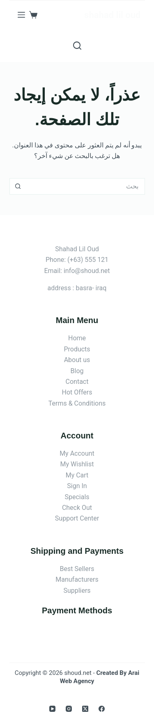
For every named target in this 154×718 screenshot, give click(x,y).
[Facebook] (102, 709)
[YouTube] (52, 709)
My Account (77, 453)
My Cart (77, 475)
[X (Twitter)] (85, 709)
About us (77, 360)
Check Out (77, 508)
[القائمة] (21, 14)
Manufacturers (76, 579)
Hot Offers (77, 392)
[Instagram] (69, 709)
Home (77, 338)
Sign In (77, 486)
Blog (77, 371)
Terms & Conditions (77, 403)
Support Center (77, 518)
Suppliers (76, 590)
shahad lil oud (112, 15)
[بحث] (77, 45)
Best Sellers (77, 569)
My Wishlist (77, 464)
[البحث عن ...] (85, 186)
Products (77, 349)
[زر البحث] (17, 186)
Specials (76, 497)
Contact (77, 381)
